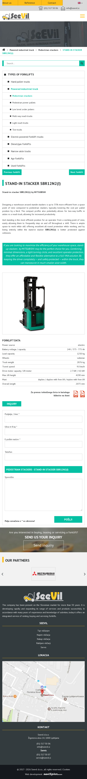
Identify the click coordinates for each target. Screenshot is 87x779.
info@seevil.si (72, 8)
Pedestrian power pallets (23, 102)
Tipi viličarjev (43, 630)
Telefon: (43, 454)
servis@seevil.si (43, 757)
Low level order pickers (23, 109)
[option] (43, 574)
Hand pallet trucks (20, 81)
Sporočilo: (43, 494)
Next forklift (76, 172)
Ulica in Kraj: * (43, 429)
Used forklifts (18, 165)
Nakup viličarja (43, 639)
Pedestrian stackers (48, 50)
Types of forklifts (21, 74)
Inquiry (12, 403)
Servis (43, 647)
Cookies (66, 769)
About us (6, 2)
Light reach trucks (20, 123)
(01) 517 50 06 (51, 8)
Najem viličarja (43, 634)
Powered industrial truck (22, 50)
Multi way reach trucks (22, 116)
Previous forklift (12, 172)
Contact (52, 2)
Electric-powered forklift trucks (27, 136)
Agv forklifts (17, 158)
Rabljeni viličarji (43, 643)
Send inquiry (43, 545)
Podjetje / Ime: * (43, 416)
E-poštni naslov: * (43, 442)
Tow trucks (17, 129)
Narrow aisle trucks (21, 151)
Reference (29, 2)
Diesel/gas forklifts (21, 144)
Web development (33, 774)
